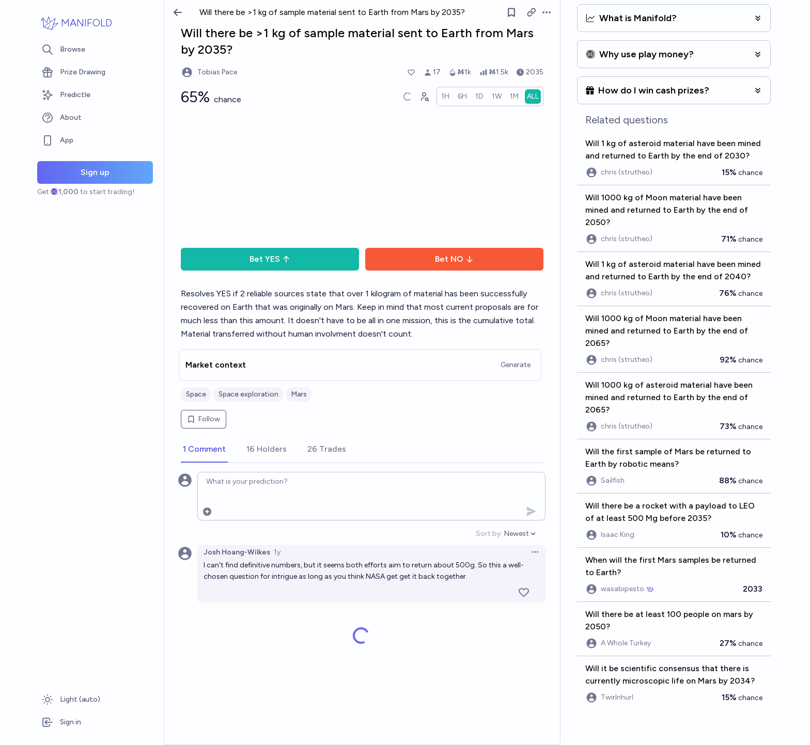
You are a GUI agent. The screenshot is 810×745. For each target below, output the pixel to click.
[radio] (445, 96)
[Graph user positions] (424, 96)
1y (277, 552)
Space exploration (248, 394)
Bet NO (454, 259)
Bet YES (270, 259)
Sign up (95, 172)
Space (196, 394)
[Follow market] (511, 12)
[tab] (204, 450)
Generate (516, 364)
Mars (299, 394)
